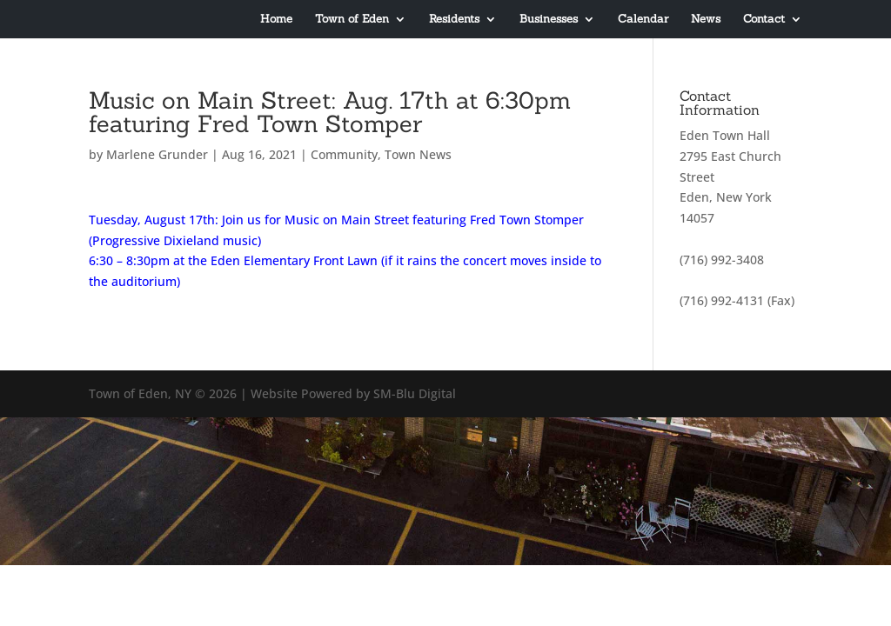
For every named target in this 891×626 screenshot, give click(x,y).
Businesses (548, 19)
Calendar (643, 19)
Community (344, 154)
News (705, 19)
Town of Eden (352, 19)
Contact (764, 19)
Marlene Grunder (157, 154)
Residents (454, 19)
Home (276, 19)
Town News (418, 154)
